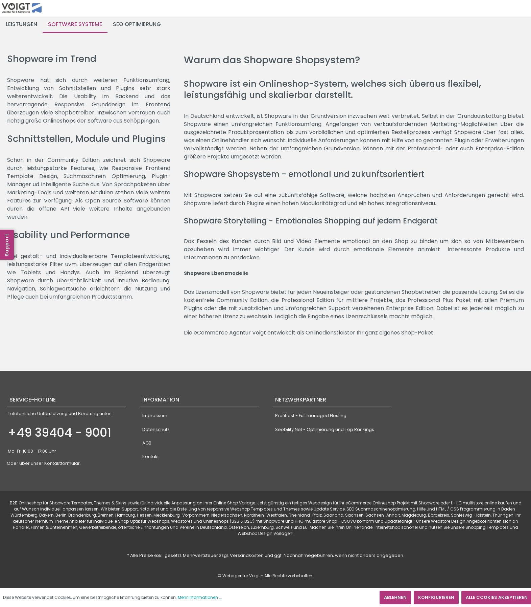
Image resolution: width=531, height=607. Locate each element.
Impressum (154, 415)
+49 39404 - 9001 (59, 432)
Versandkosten (247, 555)
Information (160, 400)
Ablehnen (395, 597)
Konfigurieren (436, 597)
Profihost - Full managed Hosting (310, 415)
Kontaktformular (62, 463)
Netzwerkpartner (300, 400)
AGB (146, 443)
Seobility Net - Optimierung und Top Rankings (324, 429)
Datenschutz (156, 429)
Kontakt (150, 456)
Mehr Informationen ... (200, 597)
